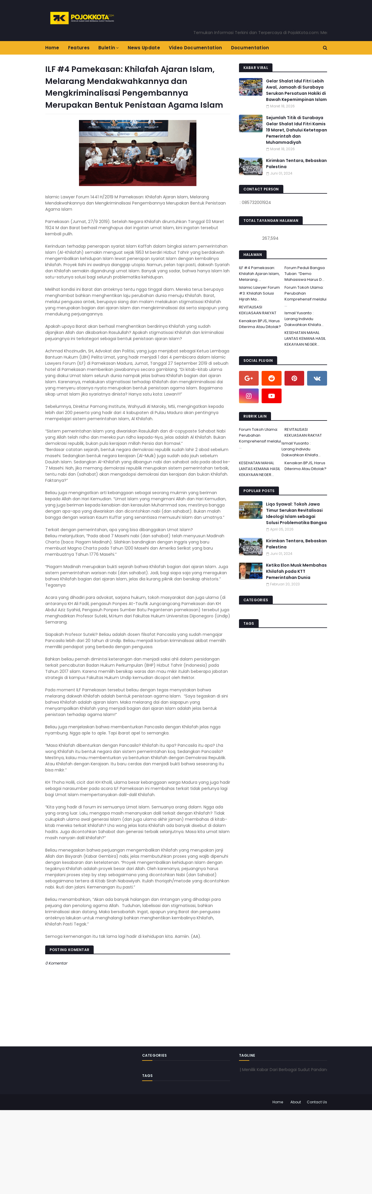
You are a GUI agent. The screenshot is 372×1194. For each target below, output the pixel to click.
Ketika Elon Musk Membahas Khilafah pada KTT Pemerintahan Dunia (296, 571)
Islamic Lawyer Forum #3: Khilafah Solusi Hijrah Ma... (259, 293)
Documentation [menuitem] (250, 48)
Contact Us (317, 1102)
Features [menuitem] (79, 48)
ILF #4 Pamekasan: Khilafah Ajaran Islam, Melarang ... (259, 273)
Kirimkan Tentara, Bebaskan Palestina (296, 164)
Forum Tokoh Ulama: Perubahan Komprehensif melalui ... (305, 296)
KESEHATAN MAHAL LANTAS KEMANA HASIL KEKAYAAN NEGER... (305, 338)
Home (277, 1102)
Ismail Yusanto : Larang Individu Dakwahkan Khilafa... (304, 318)
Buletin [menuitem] (106, 48)
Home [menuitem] (52, 48)
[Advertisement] (176, 1151)
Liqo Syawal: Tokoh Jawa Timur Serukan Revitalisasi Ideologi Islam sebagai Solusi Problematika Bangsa (296, 513)
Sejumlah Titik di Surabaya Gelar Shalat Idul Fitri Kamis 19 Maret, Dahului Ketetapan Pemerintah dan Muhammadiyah (296, 130)
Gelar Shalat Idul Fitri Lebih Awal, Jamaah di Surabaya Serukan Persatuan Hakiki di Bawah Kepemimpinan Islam (296, 90)
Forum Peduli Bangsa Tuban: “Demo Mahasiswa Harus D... (305, 273)
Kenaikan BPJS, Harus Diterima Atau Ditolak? (260, 324)
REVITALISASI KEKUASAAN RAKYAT (257, 310)
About (295, 1102)
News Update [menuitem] (144, 48)
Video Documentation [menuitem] (195, 48)
